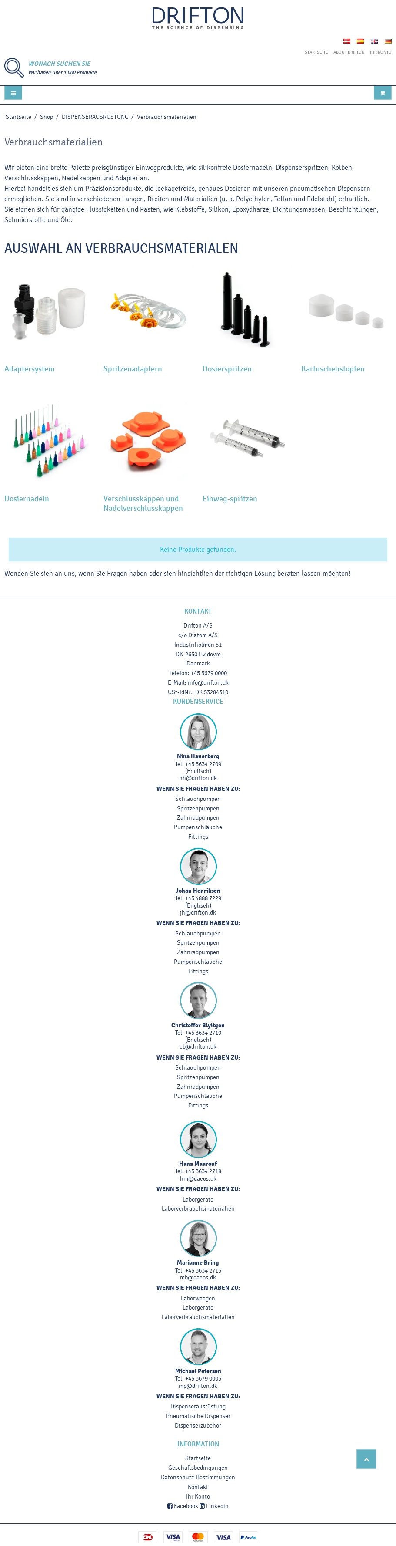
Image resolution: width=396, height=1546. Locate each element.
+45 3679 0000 (209, 673)
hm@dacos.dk (198, 1178)
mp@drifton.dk (198, 1386)
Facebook (182, 1506)
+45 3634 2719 (203, 1032)
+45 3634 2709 (203, 764)
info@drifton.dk (208, 682)
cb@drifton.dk (198, 1046)
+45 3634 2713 (203, 1270)
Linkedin (214, 1506)
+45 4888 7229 (203, 898)
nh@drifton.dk (198, 778)
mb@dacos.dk (198, 1277)
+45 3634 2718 (203, 1171)
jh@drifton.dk (198, 912)
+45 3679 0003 (203, 1378)
